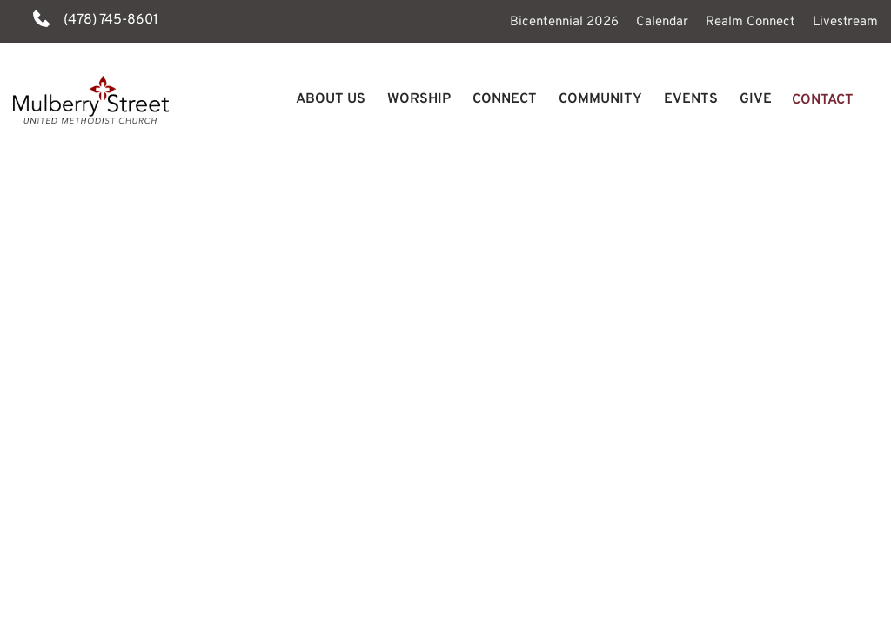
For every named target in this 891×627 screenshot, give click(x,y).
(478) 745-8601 (111, 20)
